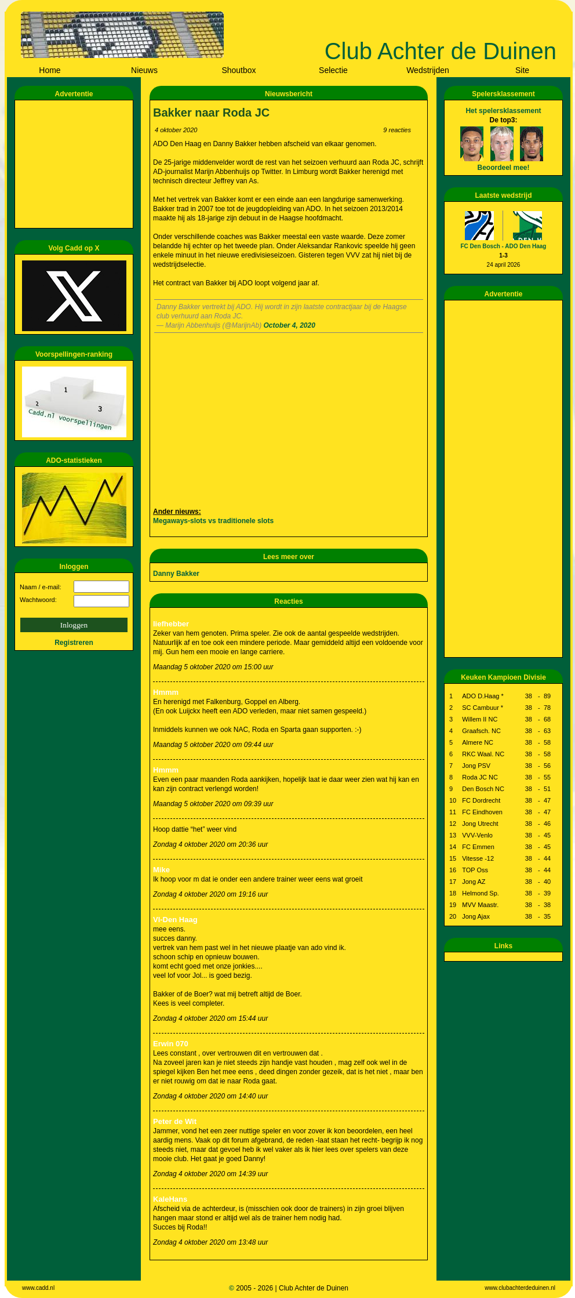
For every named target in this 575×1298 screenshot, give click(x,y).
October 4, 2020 (289, 325)
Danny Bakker (176, 574)
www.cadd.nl (38, 1288)
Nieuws (144, 70)
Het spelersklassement (503, 111)
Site (522, 70)
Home (49, 70)
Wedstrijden (427, 70)
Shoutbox (238, 70)
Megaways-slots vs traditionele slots (213, 521)
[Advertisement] (76, 164)
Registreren (73, 643)
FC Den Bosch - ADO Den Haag (504, 246)
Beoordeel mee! (503, 168)
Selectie (333, 70)
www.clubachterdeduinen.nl (520, 1288)
